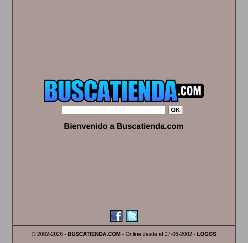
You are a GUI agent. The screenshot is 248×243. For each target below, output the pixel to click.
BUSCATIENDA (87, 234)
